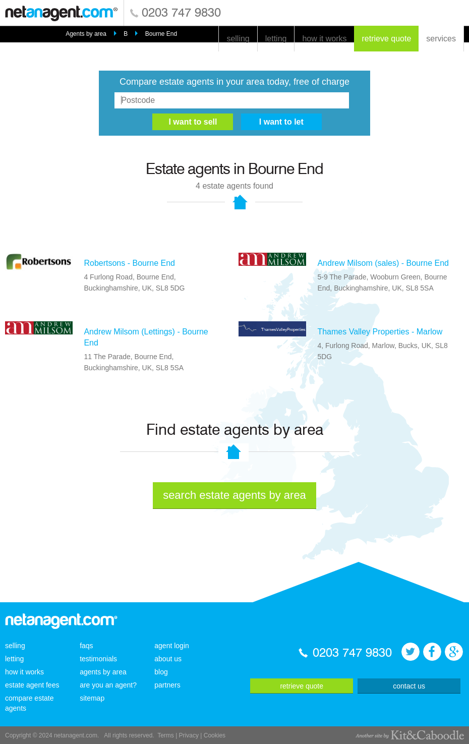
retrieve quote (386, 38)
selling (237, 38)
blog (160, 672)
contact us (409, 686)
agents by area (103, 672)
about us (168, 659)
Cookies (214, 735)
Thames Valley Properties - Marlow (379, 331)
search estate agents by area (234, 495)
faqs (86, 646)
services (441, 38)
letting (276, 38)
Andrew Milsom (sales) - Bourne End (383, 263)
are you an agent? (108, 685)
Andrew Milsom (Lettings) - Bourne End (146, 337)
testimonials (98, 659)
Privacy (189, 735)
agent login (171, 646)
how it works (324, 38)
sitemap (92, 698)
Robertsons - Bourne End (129, 263)
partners (167, 685)
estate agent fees (32, 685)
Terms (165, 735)
